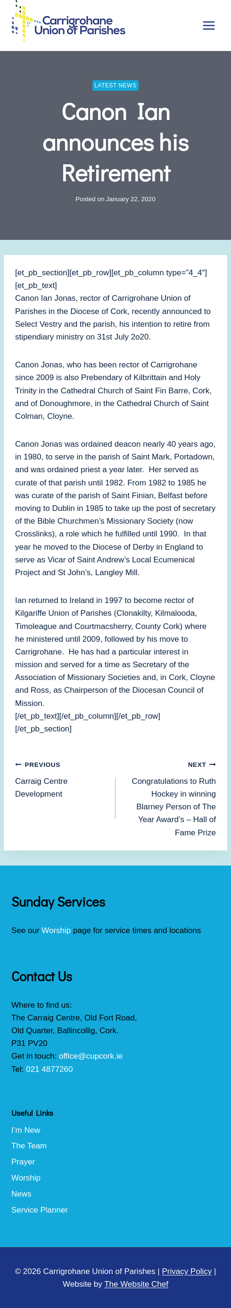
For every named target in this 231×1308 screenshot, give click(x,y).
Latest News (115, 85)
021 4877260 (49, 1069)
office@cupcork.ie (91, 1056)
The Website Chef (136, 1284)
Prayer (23, 1161)
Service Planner (39, 1210)
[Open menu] (209, 25)
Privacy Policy (187, 1271)
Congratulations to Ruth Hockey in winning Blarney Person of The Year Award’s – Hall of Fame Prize (170, 797)
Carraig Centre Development (61, 778)
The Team (29, 1145)
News (21, 1193)
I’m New (25, 1130)
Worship (56, 930)
